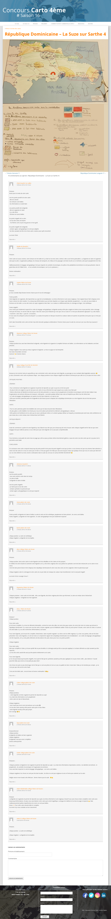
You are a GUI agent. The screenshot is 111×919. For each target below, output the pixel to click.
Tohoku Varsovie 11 (12, 173)
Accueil (17, 23)
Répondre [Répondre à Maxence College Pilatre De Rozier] (12, 358)
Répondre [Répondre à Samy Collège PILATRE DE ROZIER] (12, 457)
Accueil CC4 (26, 23)
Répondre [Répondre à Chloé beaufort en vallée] (12, 239)
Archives (90, 23)
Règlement (44, 23)
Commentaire (12, 858)
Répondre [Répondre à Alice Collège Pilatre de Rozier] (12, 580)
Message (42, 903)
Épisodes (35, 23)
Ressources (81, 23)
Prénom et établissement (16, 851)
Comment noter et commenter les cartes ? (62, 23)
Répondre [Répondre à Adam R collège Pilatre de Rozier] (12, 839)
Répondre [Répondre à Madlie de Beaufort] (12, 275)
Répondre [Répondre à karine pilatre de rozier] (12, 542)
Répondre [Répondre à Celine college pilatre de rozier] (12, 716)
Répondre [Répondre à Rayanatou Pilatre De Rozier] (12, 602)
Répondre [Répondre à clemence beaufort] (12, 495)
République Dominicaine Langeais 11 (93, 173)
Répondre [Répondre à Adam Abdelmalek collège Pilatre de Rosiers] (12, 811)
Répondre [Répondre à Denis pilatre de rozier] (12, 521)
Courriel (42, 896)
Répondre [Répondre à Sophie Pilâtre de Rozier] (12, 326)
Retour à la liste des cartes (13, 28)
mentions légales (103, 910)
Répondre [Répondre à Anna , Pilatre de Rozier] (12, 675)
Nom (41, 889)
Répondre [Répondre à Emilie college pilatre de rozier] (12, 782)
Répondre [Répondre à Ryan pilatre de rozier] (12, 745)
